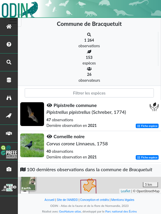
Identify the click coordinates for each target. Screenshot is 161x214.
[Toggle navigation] (13, 21)
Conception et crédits (94, 200)
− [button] (24, 191)
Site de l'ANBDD (67, 200)
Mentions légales (123, 200)
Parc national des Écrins (121, 211)
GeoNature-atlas (70, 211)
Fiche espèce (147, 126)
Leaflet (126, 191)
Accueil (49, 200)
